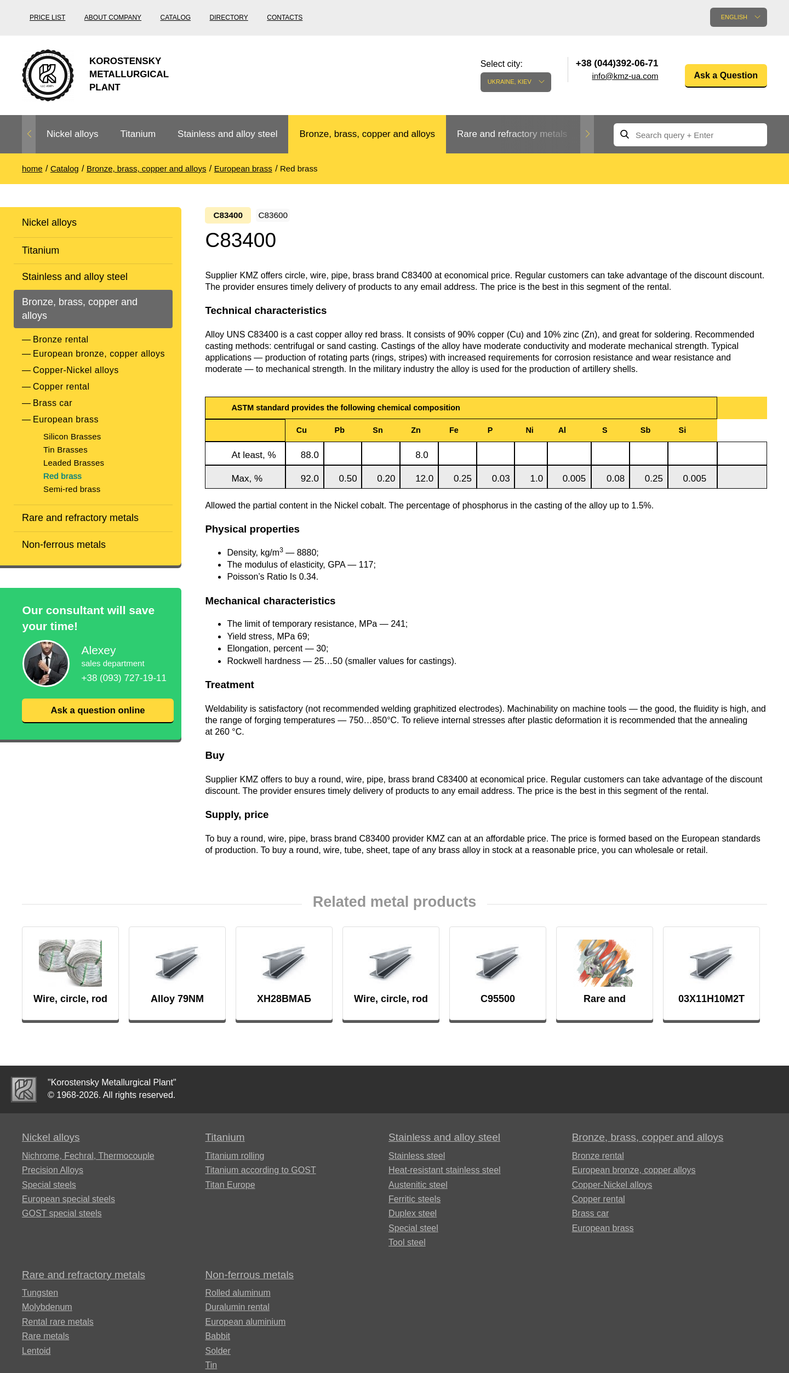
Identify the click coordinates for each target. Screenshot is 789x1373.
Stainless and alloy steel (227, 134)
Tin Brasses (65, 449)
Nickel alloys (72, 134)
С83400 (229, 215)
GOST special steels (62, 1217)
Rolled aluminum (238, 1296)
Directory (229, 17)
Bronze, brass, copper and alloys (367, 134)
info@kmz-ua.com (625, 76)
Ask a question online (97, 710)
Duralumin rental (237, 1310)
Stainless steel (416, 1159)
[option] (72, 134)
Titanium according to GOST (260, 1174)
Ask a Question (726, 75)
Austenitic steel (418, 1188)
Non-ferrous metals (64, 544)
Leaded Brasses (73, 462)
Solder (218, 1354)
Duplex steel (412, 1217)
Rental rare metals (58, 1325)
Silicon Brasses (72, 436)
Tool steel (407, 1246)
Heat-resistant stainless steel (444, 1174)
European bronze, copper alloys (99, 353)
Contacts (284, 17)
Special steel (413, 1231)
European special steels (68, 1203)
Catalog (176, 17)
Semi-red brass (72, 489)
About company (112, 17)
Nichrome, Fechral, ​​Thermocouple (88, 1159)
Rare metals (45, 1340)
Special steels (49, 1188)
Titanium (138, 134)
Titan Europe (230, 1188)
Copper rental (61, 386)
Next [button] (587, 134)
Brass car (52, 403)
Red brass (62, 475)
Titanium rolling (235, 1159)
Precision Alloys (52, 1174)
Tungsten (40, 1296)
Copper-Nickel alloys (76, 370)
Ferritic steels (414, 1203)
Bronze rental (61, 339)
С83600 (284, 215)
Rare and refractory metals (512, 134)
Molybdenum (47, 1310)
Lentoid (36, 1354)
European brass (66, 419)
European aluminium (245, 1325)
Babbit (217, 1340)
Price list (47, 17)
